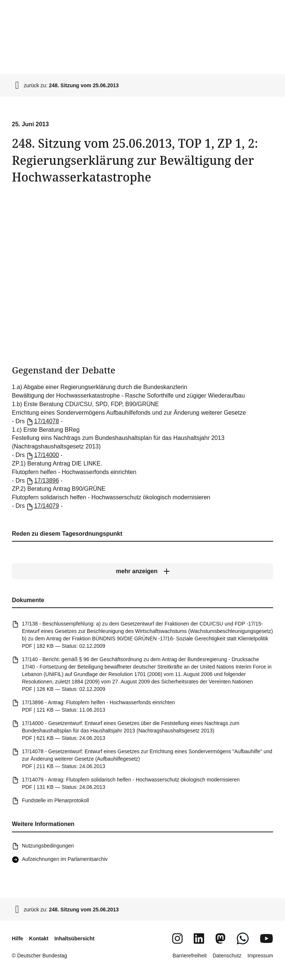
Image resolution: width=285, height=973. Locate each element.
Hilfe (17, 938)
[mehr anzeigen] (142, 571)
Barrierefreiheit (190, 956)
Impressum (260, 956)
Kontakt (38, 938)
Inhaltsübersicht (74, 938)
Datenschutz (227, 956)
